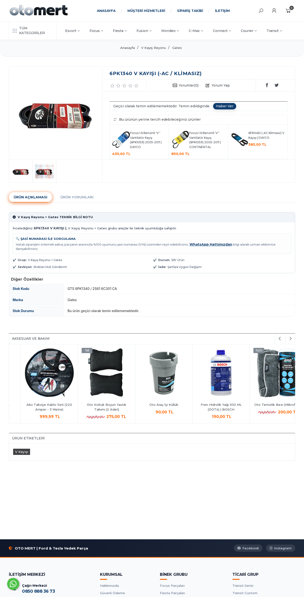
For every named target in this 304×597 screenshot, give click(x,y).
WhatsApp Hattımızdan (210, 244)
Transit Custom (244, 593)
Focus (96, 31)
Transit (274, 31)
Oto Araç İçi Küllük (266, 405)
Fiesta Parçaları (172, 593)
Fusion (144, 31)
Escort (72, 31)
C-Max (196, 31)
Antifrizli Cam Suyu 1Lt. (95, 405)
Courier (249, 31)
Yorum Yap (221, 85)
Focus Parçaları (172, 585)
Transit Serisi (242, 585)
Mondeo (170, 31)
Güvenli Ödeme (112, 593)
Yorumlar (189, 85)
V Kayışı (21, 452)
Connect (222, 31)
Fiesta (120, 31)
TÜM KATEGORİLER (29, 30)
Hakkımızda (109, 585)
